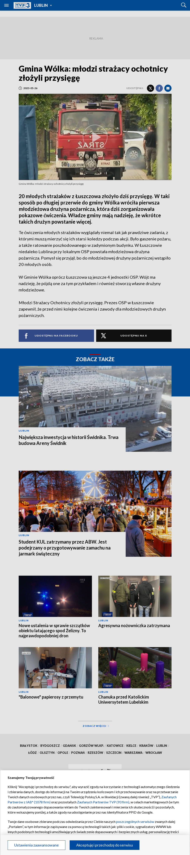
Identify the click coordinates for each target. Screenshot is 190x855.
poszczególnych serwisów (135, 821)
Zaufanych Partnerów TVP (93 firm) (103, 802)
